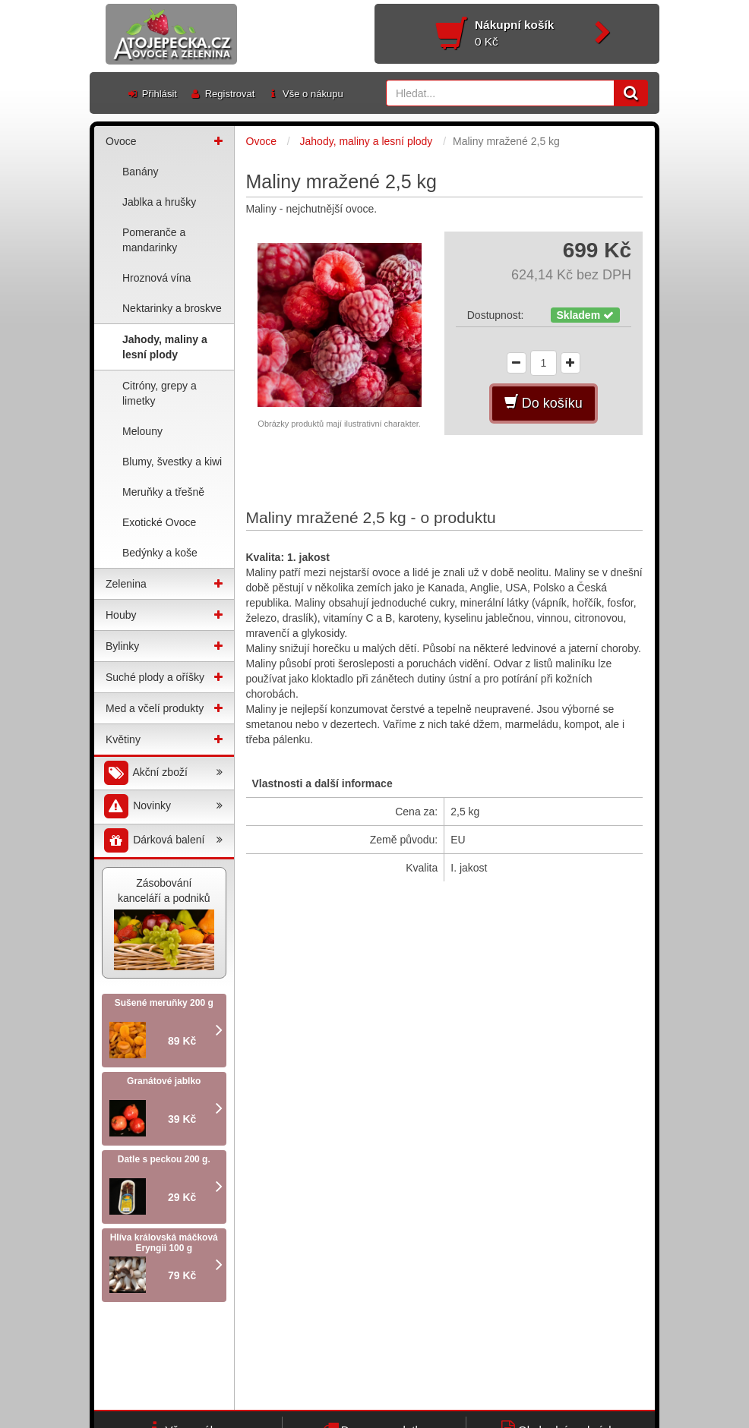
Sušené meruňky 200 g (164, 1003)
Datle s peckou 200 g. (164, 1159)
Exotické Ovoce (159, 522)
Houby (121, 615)
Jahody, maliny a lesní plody (164, 347)
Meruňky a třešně (163, 492)
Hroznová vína (156, 278)
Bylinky (122, 646)
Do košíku (543, 403)
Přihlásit (151, 93)
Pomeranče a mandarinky (153, 240)
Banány (140, 171)
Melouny (142, 431)
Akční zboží (162, 773)
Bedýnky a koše (160, 553)
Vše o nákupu (305, 93)
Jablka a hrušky (159, 202)
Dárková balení (162, 841)
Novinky (162, 807)
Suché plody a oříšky (155, 677)
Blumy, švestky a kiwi (172, 462)
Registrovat (221, 93)
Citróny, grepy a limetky (159, 393)
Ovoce (121, 141)
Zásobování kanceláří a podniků (164, 923)
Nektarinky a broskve (172, 308)
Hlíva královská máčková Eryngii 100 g (164, 1242)
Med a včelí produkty (155, 708)
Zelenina (126, 584)
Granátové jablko (164, 1081)
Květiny (123, 739)
